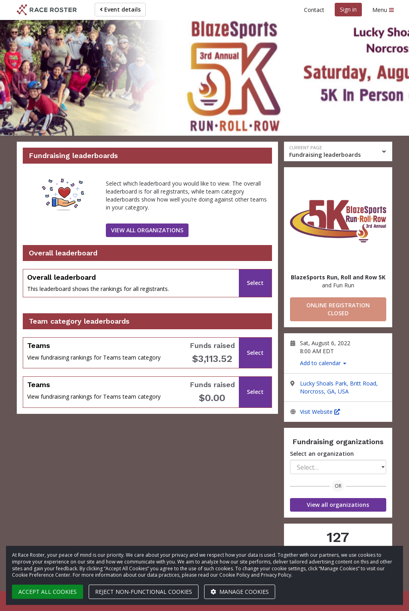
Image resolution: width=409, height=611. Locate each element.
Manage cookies (239, 591)
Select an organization (322, 453)
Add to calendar (323, 363)
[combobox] (338, 467)
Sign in (348, 9)
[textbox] (338, 467)
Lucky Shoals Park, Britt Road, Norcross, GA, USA (339, 387)
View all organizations (338, 504)
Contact (314, 10)
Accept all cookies (47, 591)
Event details (120, 9)
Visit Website (320, 411)
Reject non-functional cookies (143, 591)
